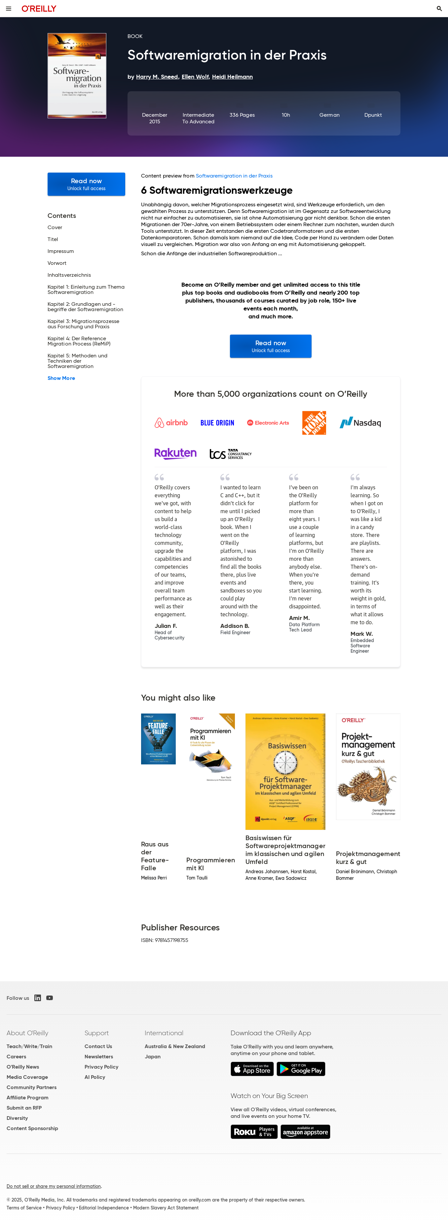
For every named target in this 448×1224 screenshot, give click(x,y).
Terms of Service (24, 1208)
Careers (16, 1056)
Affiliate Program (28, 1097)
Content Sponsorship (32, 1128)
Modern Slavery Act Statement (166, 1208)
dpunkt (373, 115)
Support (97, 1033)
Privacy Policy (101, 1066)
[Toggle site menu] (9, 9)
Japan (153, 1056)
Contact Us (98, 1046)
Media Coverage (27, 1077)
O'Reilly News (23, 1066)
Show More (61, 378)
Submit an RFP (24, 1107)
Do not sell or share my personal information (54, 1186)
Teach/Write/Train (29, 1046)
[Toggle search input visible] (439, 9)
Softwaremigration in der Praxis (234, 176)
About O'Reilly (27, 1033)
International (164, 1033)
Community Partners (31, 1087)
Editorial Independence (104, 1208)
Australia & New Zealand (175, 1046)
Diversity (17, 1118)
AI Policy (95, 1077)
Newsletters (99, 1056)
